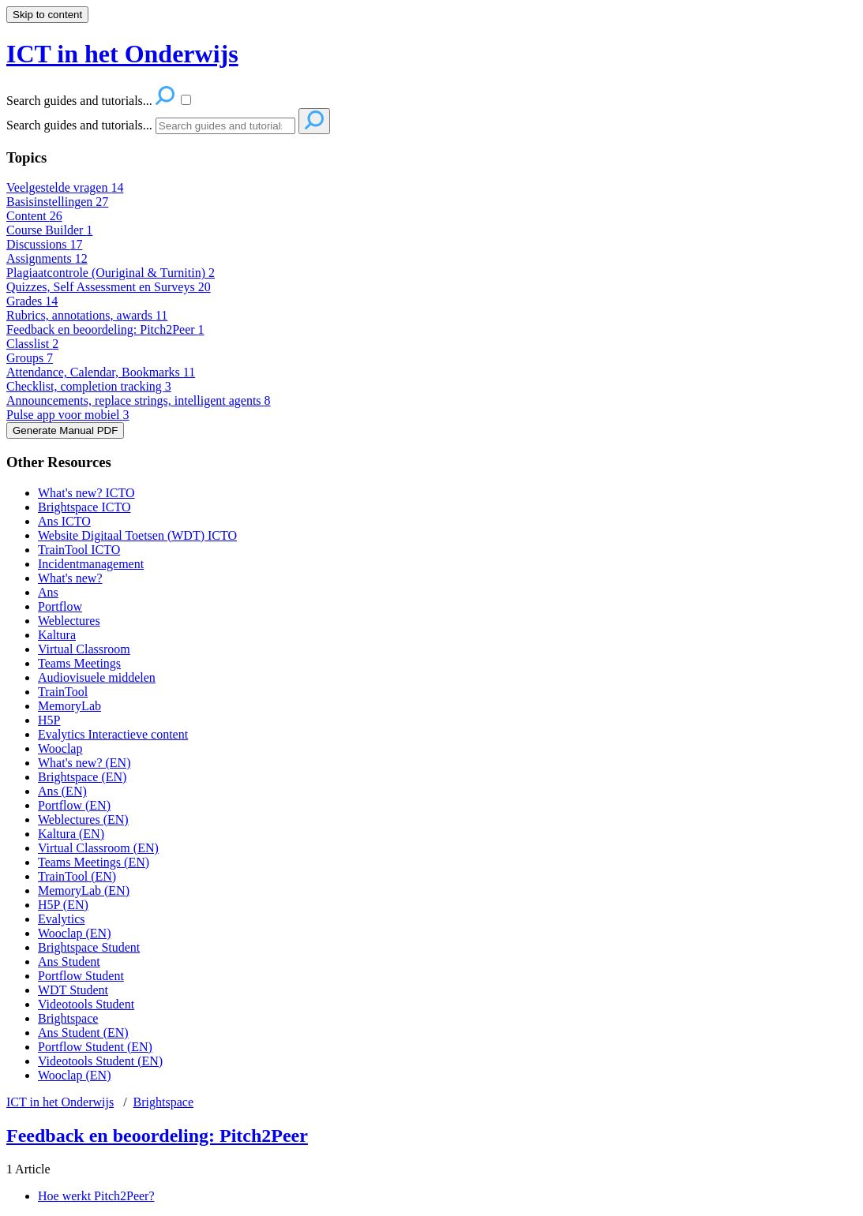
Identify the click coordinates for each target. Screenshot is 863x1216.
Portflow (60, 606)
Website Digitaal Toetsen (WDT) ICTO (137, 535)
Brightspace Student (89, 947)
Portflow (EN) (74, 805)
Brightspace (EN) (82, 777)
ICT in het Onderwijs (60, 1102)
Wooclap (60, 748)
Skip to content (47, 15)
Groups (29, 358)
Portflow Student (81, 975)
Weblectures (69, 620)
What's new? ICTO (86, 492)
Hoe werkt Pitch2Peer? (96, 1196)
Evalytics (61, 919)
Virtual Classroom (84, 649)
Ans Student (69, 961)
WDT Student (73, 990)
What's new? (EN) (84, 762)
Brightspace (68, 1018)
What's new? (70, 578)
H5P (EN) (63, 904)
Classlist (32, 343)
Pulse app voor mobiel (67, 414)
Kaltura (57, 635)
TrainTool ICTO (79, 549)
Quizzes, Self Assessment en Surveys (108, 287)
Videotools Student (86, 1004)
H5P (49, 720)
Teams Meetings (79, 663)
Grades (32, 301)
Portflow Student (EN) (95, 1046)
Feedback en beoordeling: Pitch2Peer (105, 329)
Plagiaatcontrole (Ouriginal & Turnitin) (110, 272)
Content (34, 216)
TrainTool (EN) (77, 876)
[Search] (225, 126)
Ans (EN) (62, 791)
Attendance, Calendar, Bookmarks (100, 372)
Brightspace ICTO (84, 507)
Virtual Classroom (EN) (98, 848)
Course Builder (49, 230)
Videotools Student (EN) (100, 1061)
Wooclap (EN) (74, 933)
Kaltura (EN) (71, 833)
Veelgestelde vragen (64, 187)
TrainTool (63, 691)
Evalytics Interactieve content (113, 734)
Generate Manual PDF (65, 430)
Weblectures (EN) (83, 819)
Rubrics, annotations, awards (86, 315)
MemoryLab (69, 706)
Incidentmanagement (91, 564)
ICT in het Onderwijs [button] (122, 53)
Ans (48, 592)
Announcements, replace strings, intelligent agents (138, 400)
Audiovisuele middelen (97, 677)
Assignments (47, 258)
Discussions (44, 244)
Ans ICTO (64, 521)
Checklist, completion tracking (88, 386)
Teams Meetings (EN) (93, 862)
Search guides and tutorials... (79, 125)
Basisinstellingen (57, 201)
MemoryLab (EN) (83, 890)
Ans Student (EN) (83, 1032)
